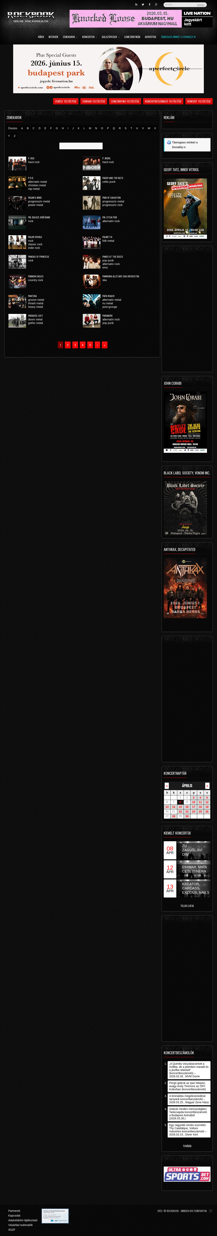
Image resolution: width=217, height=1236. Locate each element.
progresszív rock (112, 205)
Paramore (107, 315)
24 (193, 811)
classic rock (35, 244)
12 (207, 802)
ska (104, 280)
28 (173, 816)
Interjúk (53, 37)
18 (200, 806)
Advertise (150, 37)
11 (200, 802)
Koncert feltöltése (199, 101)
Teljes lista (187, 906)
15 (180, 806)
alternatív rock (111, 221)
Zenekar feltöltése (93, 101)
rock (30, 221)
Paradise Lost (35, 315)
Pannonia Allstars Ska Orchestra (120, 276)
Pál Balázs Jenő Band (39, 217)
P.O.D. (31, 178)
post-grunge (109, 306)
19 (207, 806)
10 (193, 802)
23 (187, 811)
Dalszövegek (111, 37)
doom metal (35, 319)
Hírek (41, 37)
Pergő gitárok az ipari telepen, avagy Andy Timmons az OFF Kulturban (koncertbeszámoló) (187, 1086)
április (187, 785)
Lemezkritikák (132, 37)
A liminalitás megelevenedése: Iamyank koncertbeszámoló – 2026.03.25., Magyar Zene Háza (189, 1099)
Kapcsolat (14, 1215)
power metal (35, 205)
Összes (12, 128)
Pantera (32, 296)
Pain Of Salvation (111, 197)
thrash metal (35, 303)
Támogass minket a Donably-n (178, 37)
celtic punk (108, 181)
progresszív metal (39, 201)
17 (193, 806)
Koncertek (89, 37)
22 (180, 811)
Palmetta (107, 237)
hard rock (34, 162)
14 (173, 806)
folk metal (108, 240)
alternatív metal (37, 181)
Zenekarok (70, 37)
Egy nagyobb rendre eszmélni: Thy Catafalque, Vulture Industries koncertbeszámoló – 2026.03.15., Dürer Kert (188, 1129)
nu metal (107, 303)
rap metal (34, 188)
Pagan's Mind (35, 197)
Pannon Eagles (35, 276)
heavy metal (35, 306)
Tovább (187, 1146)
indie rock (34, 247)
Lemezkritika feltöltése (125, 101)
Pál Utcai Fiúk (109, 217)
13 (167, 806)
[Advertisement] (187, 310)
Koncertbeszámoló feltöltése (163, 101)
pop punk (108, 260)
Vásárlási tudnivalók (20, 1225)
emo (105, 267)
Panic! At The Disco (112, 256)
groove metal (36, 299)
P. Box (31, 158)
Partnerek (14, 1210)
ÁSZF (11, 1229)
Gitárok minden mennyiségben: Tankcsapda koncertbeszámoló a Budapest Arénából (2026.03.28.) (188, 1113)
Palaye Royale (35, 237)
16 (187, 806)
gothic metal (35, 323)
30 (187, 816)
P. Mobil (106, 158)
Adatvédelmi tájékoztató (23, 1220)
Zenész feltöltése (65, 101)
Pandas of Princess (38, 256)
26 (207, 811)
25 (200, 811)
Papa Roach (108, 296)
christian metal (37, 185)
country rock (35, 280)
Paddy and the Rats (112, 178)
